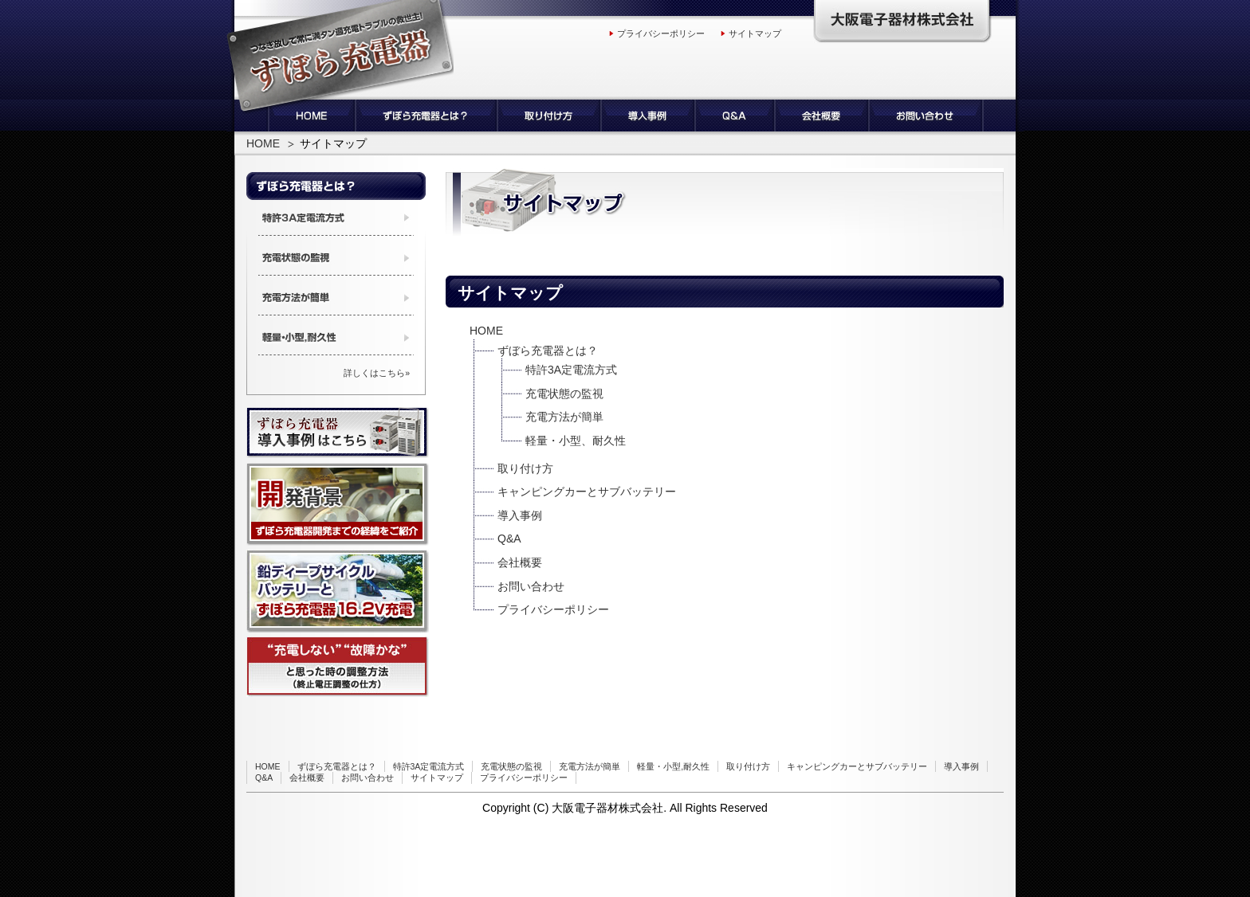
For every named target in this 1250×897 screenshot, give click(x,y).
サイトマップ (755, 33)
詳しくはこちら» (377, 373)
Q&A (509, 538)
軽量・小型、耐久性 (575, 440)
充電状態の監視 (564, 393)
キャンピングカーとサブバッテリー (586, 491)
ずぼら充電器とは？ (547, 350)
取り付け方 (525, 468)
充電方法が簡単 (564, 416)
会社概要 (519, 562)
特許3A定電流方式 (571, 369)
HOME (263, 143)
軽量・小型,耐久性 (673, 766)
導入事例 (519, 515)
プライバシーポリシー (661, 33)
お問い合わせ (530, 586)
